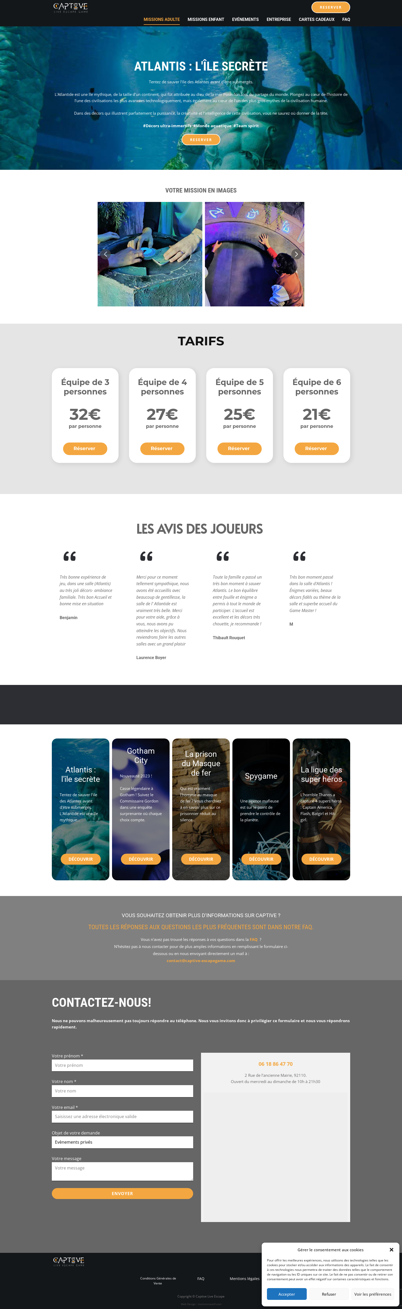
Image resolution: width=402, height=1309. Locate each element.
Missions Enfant (206, 19)
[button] (391, 1249)
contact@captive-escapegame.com (201, 960)
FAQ (346, 19)
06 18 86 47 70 (276, 1063)
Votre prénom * (67, 1056)
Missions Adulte (162, 19)
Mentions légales (244, 1278)
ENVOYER (122, 1193)
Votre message (66, 1158)
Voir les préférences (372, 1294)
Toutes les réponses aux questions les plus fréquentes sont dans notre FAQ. (201, 927)
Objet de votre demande (76, 1133)
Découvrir (81, 859)
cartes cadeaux (316, 19)
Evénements (245, 19)
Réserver (85, 448)
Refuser (329, 1294)
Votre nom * (64, 1081)
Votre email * (65, 1107)
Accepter (286, 1294)
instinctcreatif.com (209, 1304)
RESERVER (331, 7)
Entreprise (279, 19)
